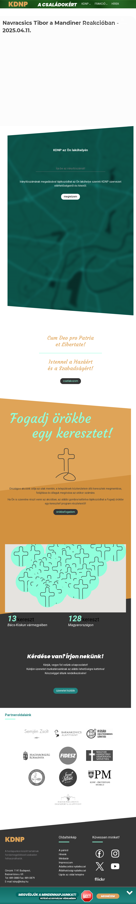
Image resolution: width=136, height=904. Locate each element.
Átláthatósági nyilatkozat (72, 870)
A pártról (63, 850)
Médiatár (64, 858)
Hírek (115, 3)
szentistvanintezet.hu (68, 770)
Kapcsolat (107, 11)
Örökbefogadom (65, 511)
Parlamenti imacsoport (68, 792)
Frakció (100, 3)
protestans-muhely (99, 770)
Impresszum (66, 862)
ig (109, 850)
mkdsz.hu (99, 748)
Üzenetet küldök (65, 690)
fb (94, 850)
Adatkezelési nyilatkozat (72, 866)
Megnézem (70, 196)
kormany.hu (36, 748)
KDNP (85, 3)
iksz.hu (99, 726)
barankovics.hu (68, 726)
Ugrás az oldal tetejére (71, 874)
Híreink (62, 854)
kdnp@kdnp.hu (20, 881)
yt (109, 863)
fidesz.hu (68, 748)
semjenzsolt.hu (36, 726)
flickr (95, 876)
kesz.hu (36, 770)
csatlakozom (70, 381)
